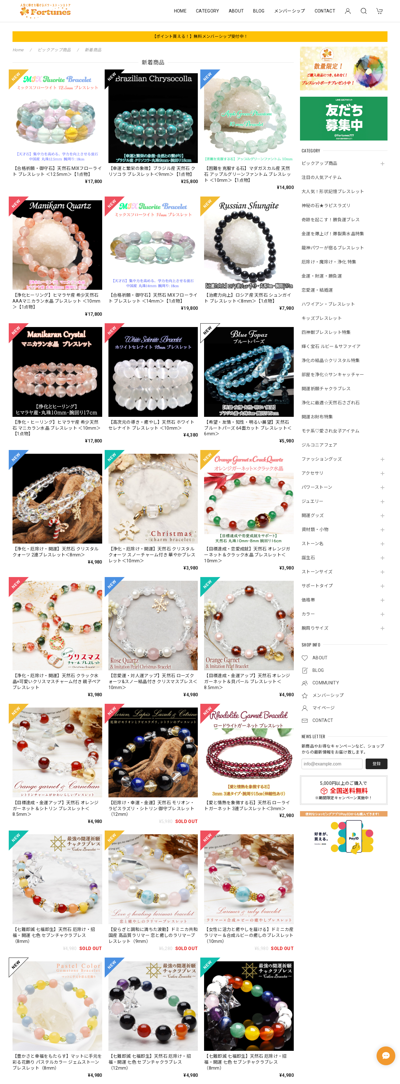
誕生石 (308, 557)
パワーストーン (317, 487)
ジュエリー (313, 501)
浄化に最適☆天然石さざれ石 (331, 402)
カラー (308, 613)
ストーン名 (313, 543)
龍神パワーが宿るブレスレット (333, 247)
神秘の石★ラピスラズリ (326, 205)
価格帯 (308, 599)
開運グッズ (313, 515)
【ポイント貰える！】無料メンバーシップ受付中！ (200, 36)
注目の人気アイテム (322, 177)
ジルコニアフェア (320, 444)
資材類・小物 (315, 529)
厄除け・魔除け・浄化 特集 (329, 261)
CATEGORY (207, 10)
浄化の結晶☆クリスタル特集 (331, 360)
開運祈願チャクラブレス (326, 388)
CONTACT (325, 10)
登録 (376, 763)
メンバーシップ (289, 10)
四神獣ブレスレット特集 (326, 332)
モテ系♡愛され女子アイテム (330, 430)
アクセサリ (313, 473)
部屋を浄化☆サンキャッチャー (333, 374)
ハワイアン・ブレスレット (328, 304)
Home (17, 50)
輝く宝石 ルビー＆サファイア (331, 346)
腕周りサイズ (315, 628)
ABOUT (236, 10)
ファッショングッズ (322, 459)
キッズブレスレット (322, 318)
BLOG (258, 10)
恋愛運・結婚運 (317, 290)
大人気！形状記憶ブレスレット (333, 191)
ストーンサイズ (317, 571)
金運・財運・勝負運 (322, 276)
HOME (180, 10)
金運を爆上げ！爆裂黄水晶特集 (333, 233)
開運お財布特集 (317, 416)
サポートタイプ (317, 585)
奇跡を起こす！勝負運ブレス (331, 219)
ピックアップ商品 (320, 163)
